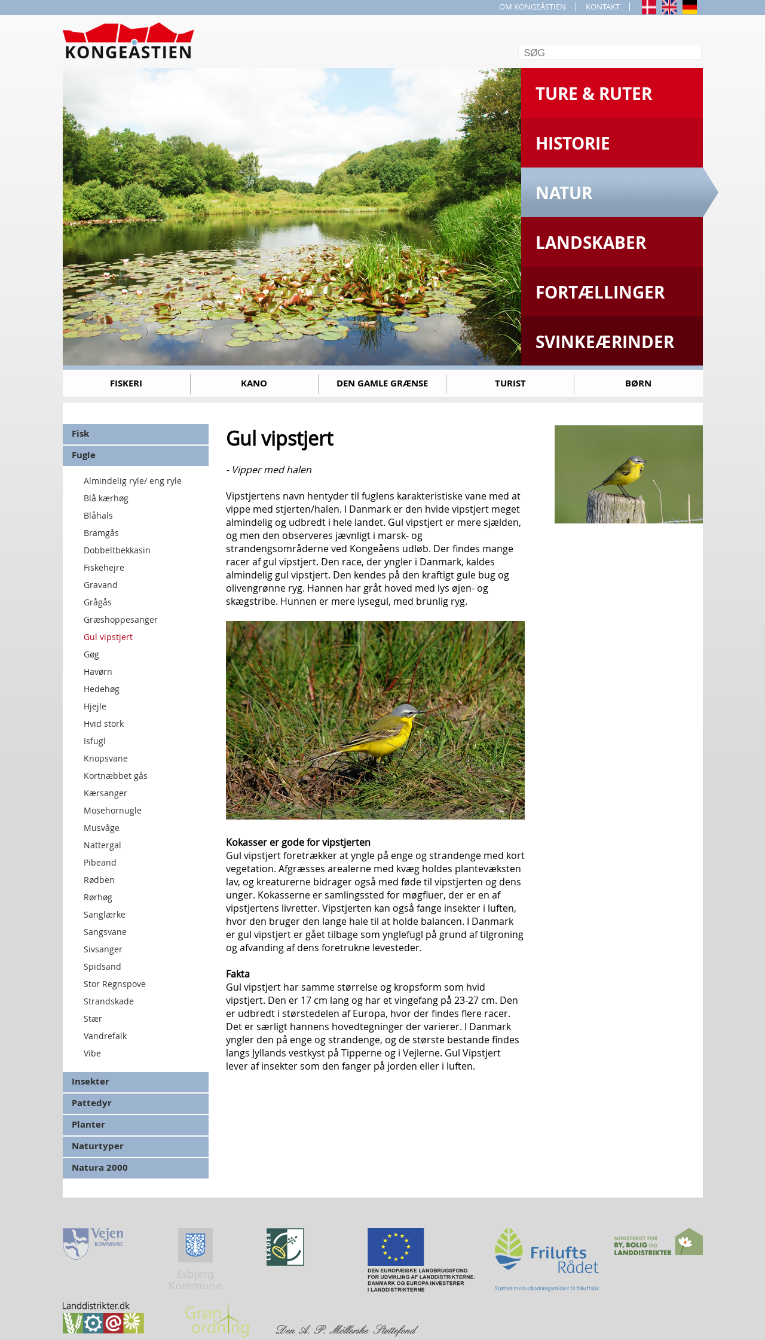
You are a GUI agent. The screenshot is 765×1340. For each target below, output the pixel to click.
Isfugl (95, 741)
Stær (93, 1018)
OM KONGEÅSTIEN (532, 6)
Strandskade (109, 1001)
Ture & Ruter (594, 93)
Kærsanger (105, 793)
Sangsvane (105, 931)
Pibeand (100, 862)
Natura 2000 (100, 1167)
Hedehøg (102, 689)
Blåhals (98, 515)
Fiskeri (126, 383)
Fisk (80, 433)
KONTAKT (603, 6)
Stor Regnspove (115, 983)
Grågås (98, 602)
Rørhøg (98, 897)
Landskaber (591, 242)
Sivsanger (103, 949)
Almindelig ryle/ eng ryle (133, 480)
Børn (638, 383)
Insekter (90, 1081)
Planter (88, 1124)
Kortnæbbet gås (116, 775)
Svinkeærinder (605, 342)
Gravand (101, 584)
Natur (564, 193)
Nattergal (102, 845)
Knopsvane (106, 758)
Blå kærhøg (106, 498)
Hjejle (95, 706)
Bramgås (101, 532)
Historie (573, 143)
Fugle (84, 455)
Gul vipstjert (108, 636)
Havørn (98, 671)
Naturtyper (98, 1146)
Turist (510, 383)
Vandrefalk (105, 1035)
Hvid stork (104, 723)
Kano (254, 383)
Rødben (99, 879)
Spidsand (102, 966)
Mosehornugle (113, 810)
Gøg (91, 654)
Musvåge (102, 827)
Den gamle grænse (382, 383)
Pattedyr (92, 1103)
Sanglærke (105, 914)
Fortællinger (600, 292)
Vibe (92, 1053)
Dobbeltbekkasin (117, 550)
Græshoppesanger (121, 619)
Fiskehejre (104, 567)
